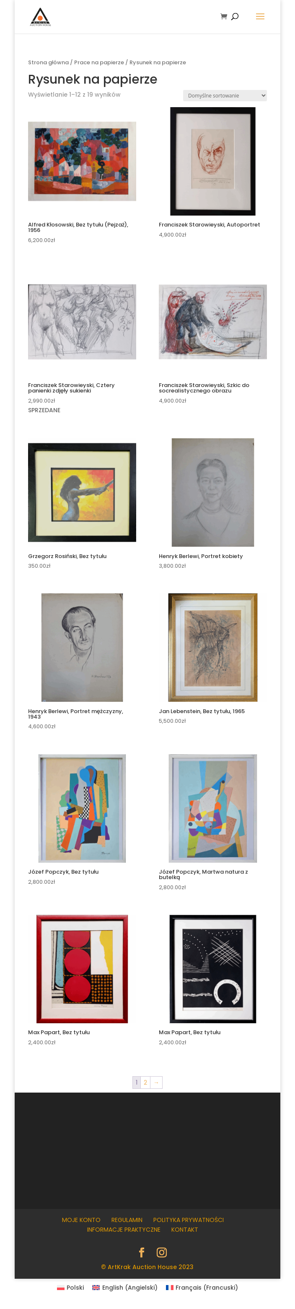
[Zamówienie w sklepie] (225, 95)
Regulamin (126, 1220)
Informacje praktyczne (123, 1229)
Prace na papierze (99, 62)
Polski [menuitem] (75, 1287)
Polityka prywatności (188, 1220)
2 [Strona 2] (145, 1082)
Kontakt (184, 1229)
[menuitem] (70, 1287)
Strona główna (48, 62)
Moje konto (81, 1220)
